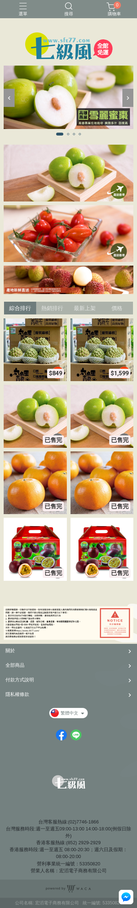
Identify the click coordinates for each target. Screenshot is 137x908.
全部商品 (14, 665)
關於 (10, 650)
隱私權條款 (17, 694)
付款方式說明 (19, 679)
